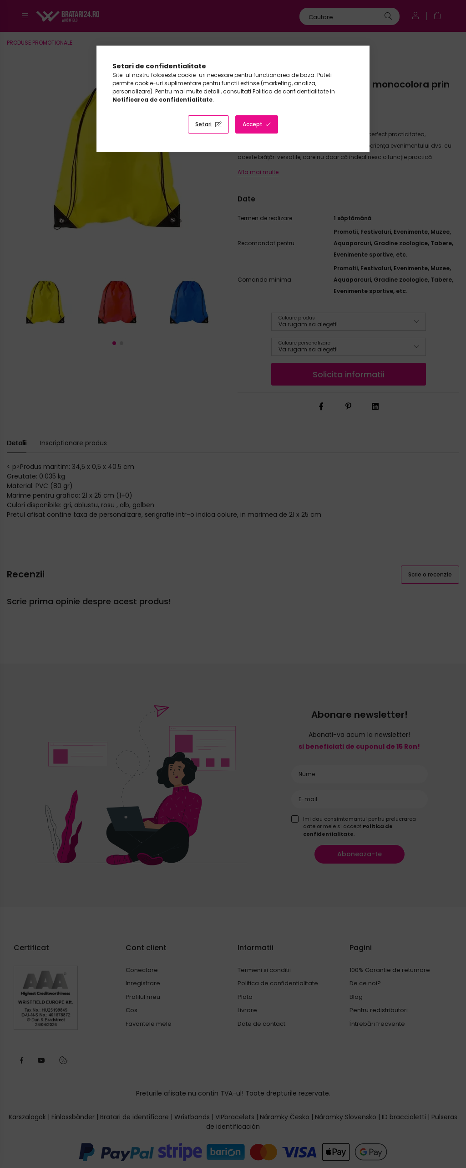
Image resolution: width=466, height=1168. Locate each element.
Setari (203, 124)
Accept (253, 124)
